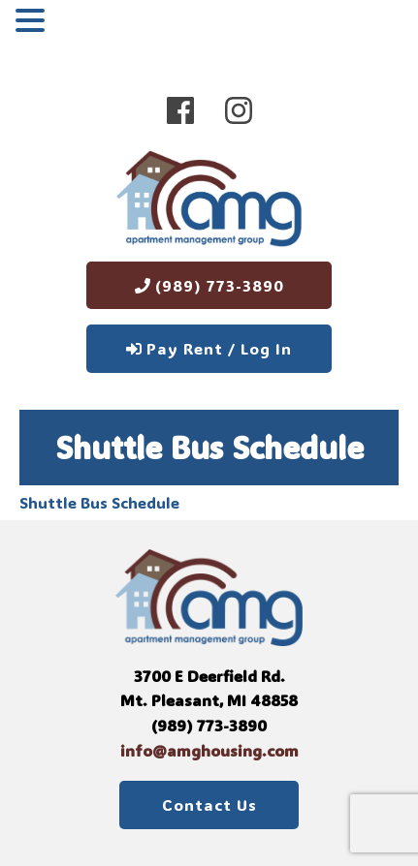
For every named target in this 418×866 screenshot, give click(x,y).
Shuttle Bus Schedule (99, 502)
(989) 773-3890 (209, 285)
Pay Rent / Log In (209, 348)
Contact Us (209, 804)
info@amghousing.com (209, 750)
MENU (80, 24)
